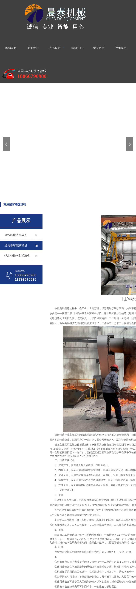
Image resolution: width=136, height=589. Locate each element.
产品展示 (55, 47)
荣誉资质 (98, 47)
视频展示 (120, 47)
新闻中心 (77, 47)
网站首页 (11, 47)
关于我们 (33, 47)
